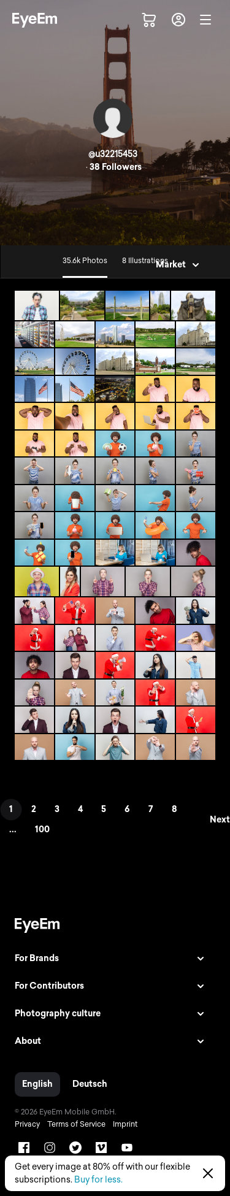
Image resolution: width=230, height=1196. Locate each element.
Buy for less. (98, 1180)
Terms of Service (76, 1124)
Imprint (125, 1124)
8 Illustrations (145, 260)
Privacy (27, 1124)
